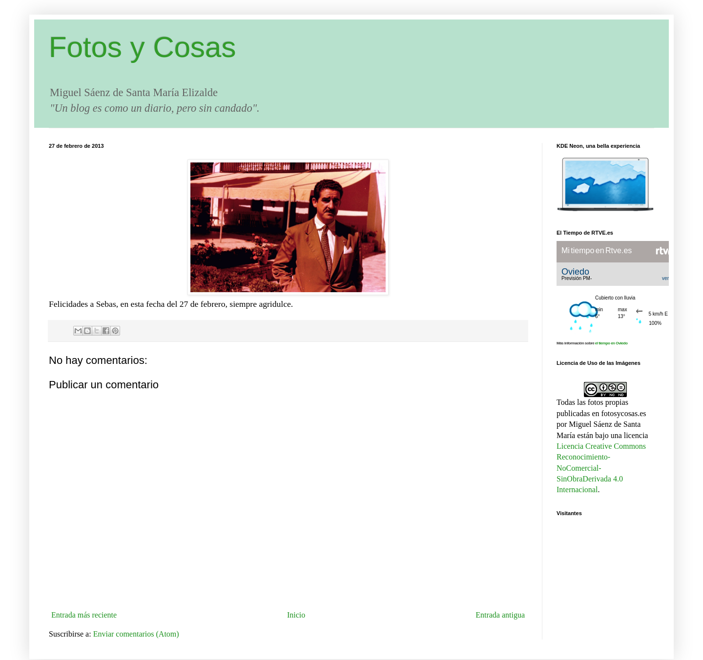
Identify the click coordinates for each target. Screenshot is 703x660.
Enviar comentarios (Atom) (136, 634)
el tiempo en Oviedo (611, 343)
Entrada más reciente (84, 615)
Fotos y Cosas (142, 47)
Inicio (296, 615)
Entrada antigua (500, 615)
